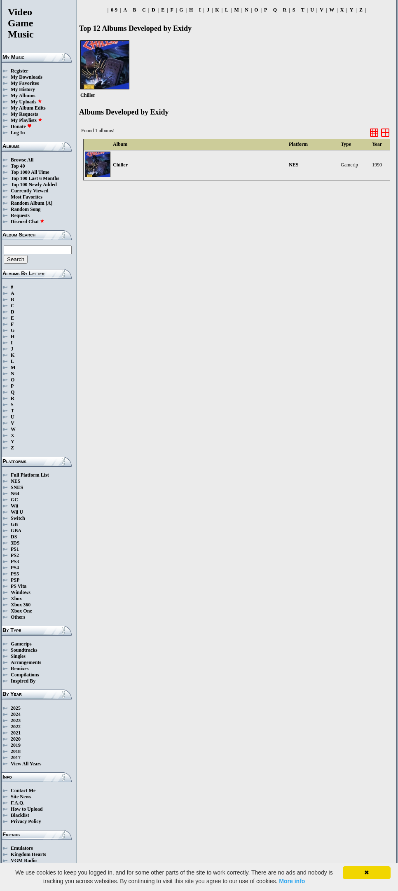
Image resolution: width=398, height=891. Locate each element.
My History (23, 89)
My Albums (23, 95)
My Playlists (26, 120)
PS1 (15, 549)
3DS (15, 543)
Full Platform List (30, 475)
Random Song (25, 209)
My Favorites (25, 83)
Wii (14, 506)
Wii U (17, 512)
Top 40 (18, 166)
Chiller (120, 165)
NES (15, 481)
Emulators (22, 848)
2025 (16, 708)
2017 (16, 757)
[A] (49, 203)
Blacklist (20, 815)
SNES (17, 487)
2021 (16, 733)
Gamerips (21, 644)
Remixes (19, 668)
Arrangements (26, 662)
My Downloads (26, 77)
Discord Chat (27, 222)
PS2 (15, 555)
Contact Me (23, 790)
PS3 (15, 561)
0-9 (114, 10)
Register (19, 71)
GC (14, 500)
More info (292, 881)
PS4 (15, 568)
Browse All (22, 160)
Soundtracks (24, 650)
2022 (16, 727)
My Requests (24, 114)
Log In (18, 133)
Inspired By (23, 681)
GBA (16, 530)
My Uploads (26, 102)
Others (18, 617)
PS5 (15, 574)
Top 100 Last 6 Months (35, 178)
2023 (16, 720)
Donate (21, 126)
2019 (16, 745)
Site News (21, 797)
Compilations (25, 675)
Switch (18, 518)
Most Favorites (26, 197)
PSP (15, 580)
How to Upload (26, 809)
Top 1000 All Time (30, 172)
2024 (16, 714)
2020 (16, 739)
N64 (15, 493)
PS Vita (18, 586)
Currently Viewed (29, 191)
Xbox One (21, 611)
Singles (18, 656)
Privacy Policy (26, 821)
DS (14, 537)
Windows (20, 592)
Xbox (16, 598)
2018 (16, 751)
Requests (20, 215)
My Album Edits (28, 108)
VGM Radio (24, 860)
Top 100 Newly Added (34, 184)
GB (14, 524)
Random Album (27, 203)
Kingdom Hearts (28, 854)
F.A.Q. (17, 803)
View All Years (26, 764)
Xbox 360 (20, 605)
